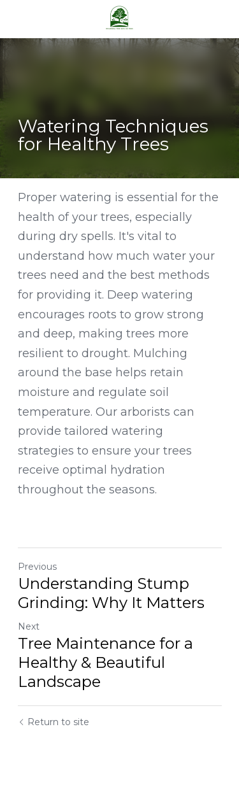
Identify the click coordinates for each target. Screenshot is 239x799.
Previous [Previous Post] (37, 566)
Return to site (53, 722)
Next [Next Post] (29, 626)
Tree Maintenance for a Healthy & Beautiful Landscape (105, 662)
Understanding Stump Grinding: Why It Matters (111, 593)
